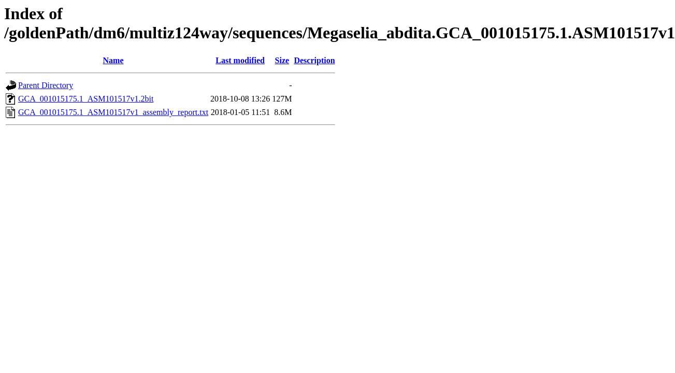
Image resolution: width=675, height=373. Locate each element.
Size (282, 60)
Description (314, 60)
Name (113, 60)
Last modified (240, 60)
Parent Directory (45, 85)
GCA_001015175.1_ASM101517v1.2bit (85, 98)
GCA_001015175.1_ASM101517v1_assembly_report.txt (113, 112)
